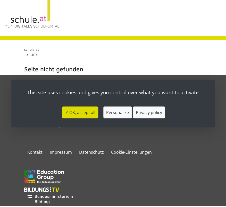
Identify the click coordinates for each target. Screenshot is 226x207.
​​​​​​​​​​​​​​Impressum (61, 152)
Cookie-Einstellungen (131, 152)
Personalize (117, 112)
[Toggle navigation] (195, 18)
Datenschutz (91, 152)
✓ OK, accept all (80, 112)
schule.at (31, 49)
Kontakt (35, 152)
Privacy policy (149, 112)
